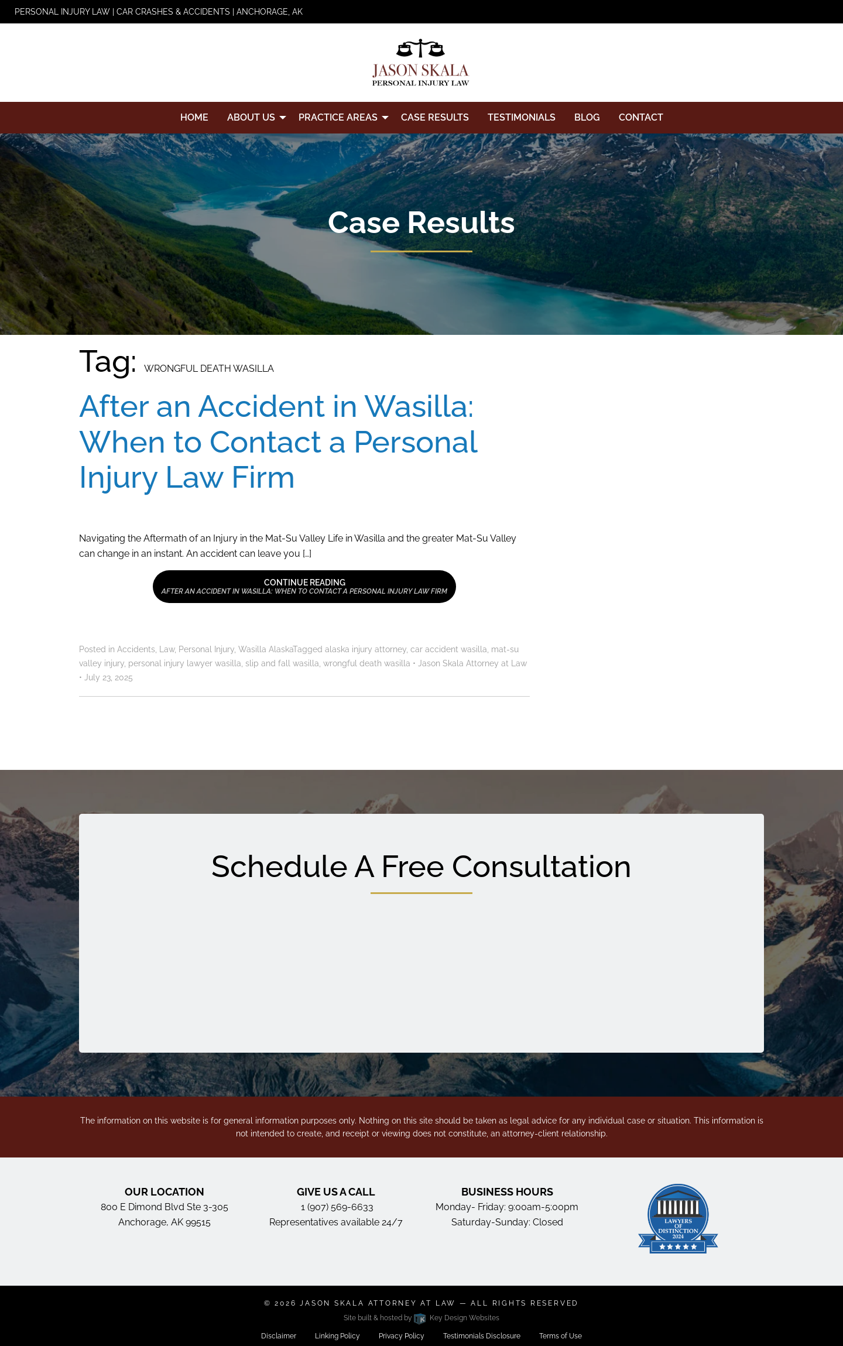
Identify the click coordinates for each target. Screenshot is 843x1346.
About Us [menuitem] (251, 117)
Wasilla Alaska (265, 649)
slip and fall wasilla (282, 663)
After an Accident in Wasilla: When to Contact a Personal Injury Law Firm (278, 441)
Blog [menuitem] (587, 117)
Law (166, 649)
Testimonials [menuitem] (522, 117)
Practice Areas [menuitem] (338, 117)
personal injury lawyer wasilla (184, 663)
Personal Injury (206, 649)
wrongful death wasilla (366, 663)
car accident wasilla (448, 649)
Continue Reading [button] (304, 586)
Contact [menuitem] (641, 117)
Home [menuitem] (194, 117)
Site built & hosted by (421, 1318)
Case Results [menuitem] (435, 117)
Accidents (136, 649)
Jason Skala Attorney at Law (378, 1303)
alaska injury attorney (365, 649)
